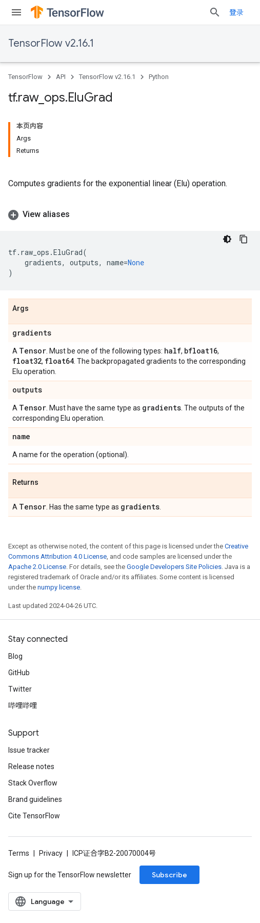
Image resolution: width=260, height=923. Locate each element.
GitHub (19, 673)
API (61, 77)
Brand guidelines (35, 799)
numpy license (58, 587)
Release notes (31, 766)
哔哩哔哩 (22, 705)
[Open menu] (16, 12)
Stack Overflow (32, 783)
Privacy (51, 853)
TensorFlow (25, 77)
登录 (236, 12)
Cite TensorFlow (34, 816)
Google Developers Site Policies (174, 567)
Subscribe (169, 874)
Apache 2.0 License (37, 567)
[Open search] (215, 12)
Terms (18, 853)
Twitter (20, 689)
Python (159, 77)
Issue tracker (29, 750)
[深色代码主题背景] (227, 239)
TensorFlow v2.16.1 (51, 43)
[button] (130, 214)
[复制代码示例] (243, 239)
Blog (15, 656)
